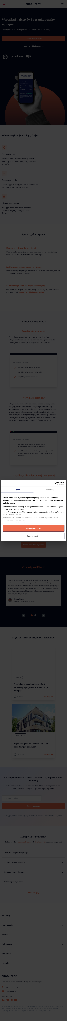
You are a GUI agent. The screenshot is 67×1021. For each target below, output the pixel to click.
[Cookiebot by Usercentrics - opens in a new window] (54, 483)
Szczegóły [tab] (50, 489)
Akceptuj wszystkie (33, 528)
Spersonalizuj (34, 536)
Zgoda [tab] (17, 489)
